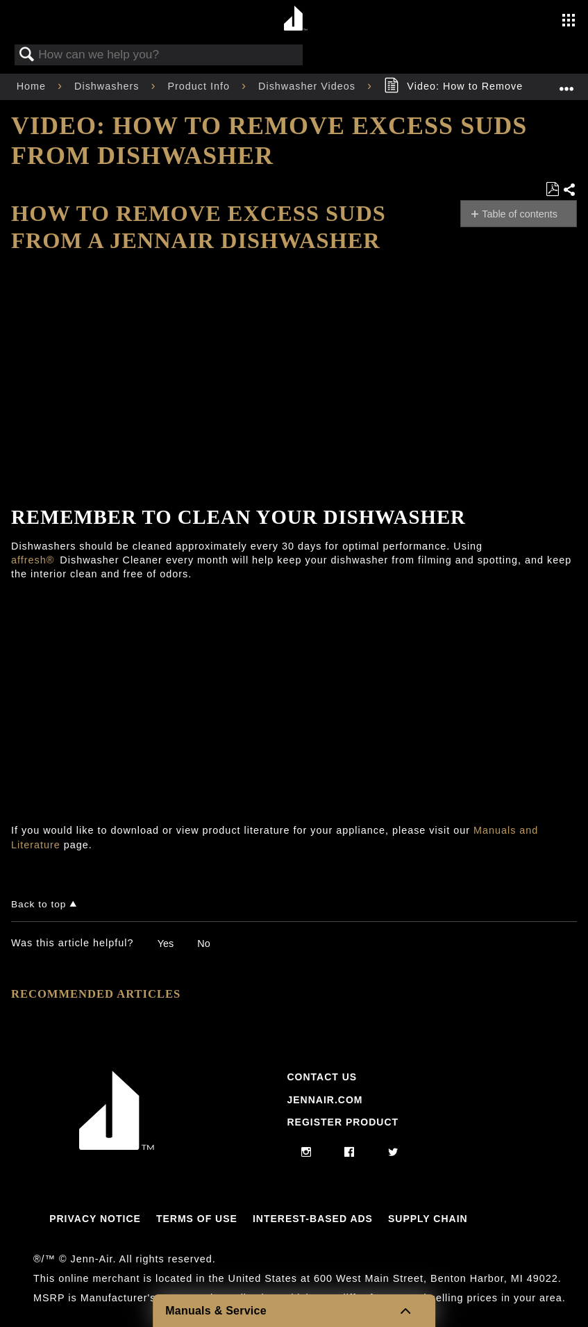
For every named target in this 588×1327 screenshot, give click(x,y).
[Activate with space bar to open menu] (569, 21)
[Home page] (296, 19)
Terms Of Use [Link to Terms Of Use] (196, 1218)
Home (33, 86)
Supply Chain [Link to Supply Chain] (428, 1218)
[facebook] (349, 1152)
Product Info (200, 86)
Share (569, 190)
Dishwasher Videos (308, 86)
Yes (166, 943)
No (203, 943)
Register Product (342, 1122)
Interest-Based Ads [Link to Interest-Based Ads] (313, 1218)
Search (27, 55)
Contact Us (322, 1076)
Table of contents (519, 214)
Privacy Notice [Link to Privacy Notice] (95, 1218)
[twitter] (393, 1152)
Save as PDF (552, 189)
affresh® (32, 560)
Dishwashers (108, 86)
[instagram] (306, 1152)
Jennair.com (324, 1099)
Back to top (38, 904)
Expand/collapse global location (566, 82)
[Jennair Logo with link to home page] (116, 1146)
